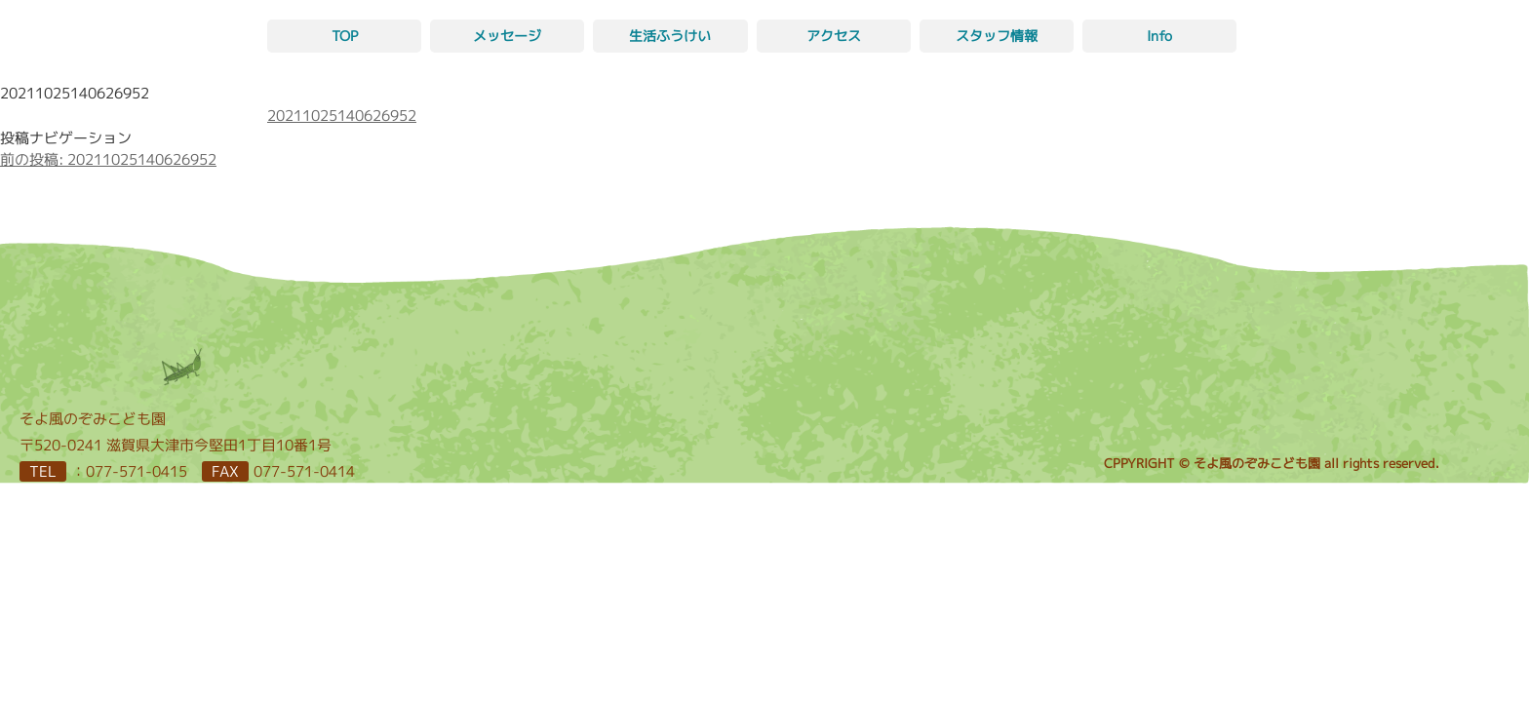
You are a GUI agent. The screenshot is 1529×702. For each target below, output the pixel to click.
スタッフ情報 (997, 35)
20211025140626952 (341, 115)
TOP (345, 35)
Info (1159, 35)
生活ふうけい (670, 35)
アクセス (833, 35)
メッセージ (507, 35)
